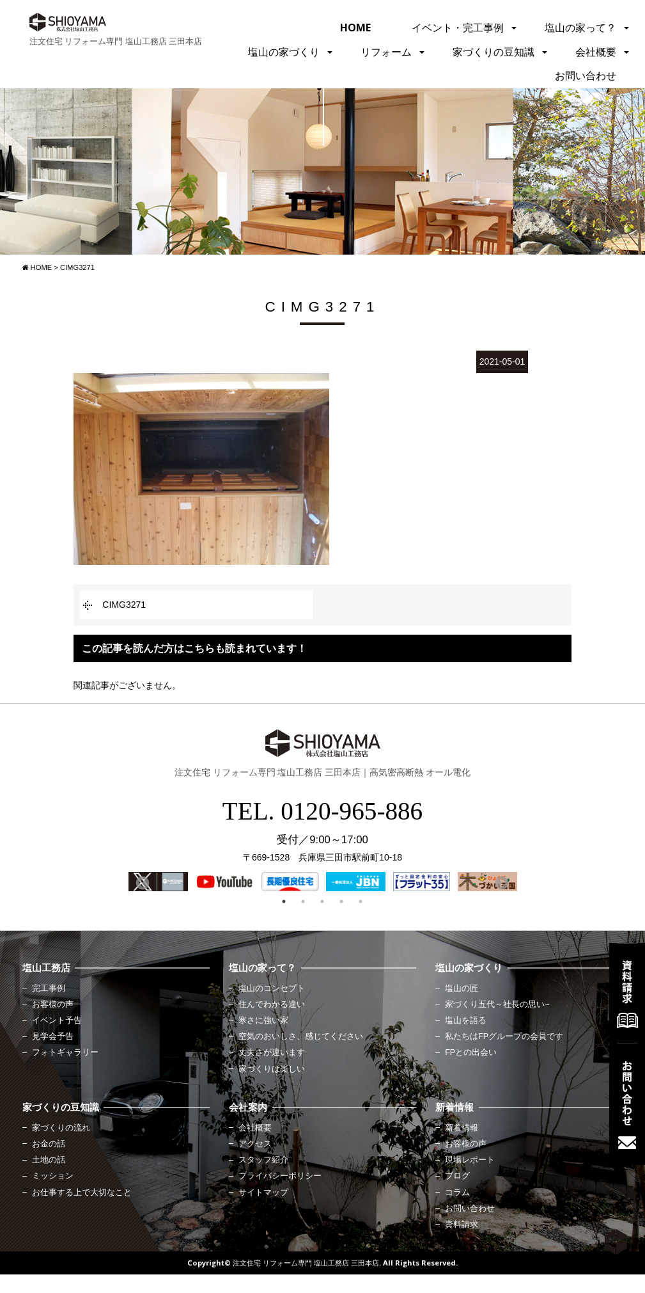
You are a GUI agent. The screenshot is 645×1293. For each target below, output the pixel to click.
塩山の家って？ (580, 27)
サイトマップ (263, 1192)
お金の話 (48, 1143)
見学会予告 (53, 1036)
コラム (457, 1192)
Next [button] (500, 882)
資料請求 (461, 1224)
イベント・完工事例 (458, 27)
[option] (158, 881)
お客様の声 (53, 1004)
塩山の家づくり (284, 52)
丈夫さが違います (271, 1052)
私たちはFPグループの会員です (504, 1036)
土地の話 (48, 1159)
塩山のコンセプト (271, 988)
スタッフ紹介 (263, 1159)
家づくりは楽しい (271, 1069)
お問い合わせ (585, 75)
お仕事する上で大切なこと (82, 1192)
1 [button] (283, 901)
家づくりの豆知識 (493, 52)
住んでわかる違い (271, 1004)
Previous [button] (141, 882)
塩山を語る (465, 1020)
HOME (355, 27)
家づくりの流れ (61, 1127)
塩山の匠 (461, 988)
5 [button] (360, 901)
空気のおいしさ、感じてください (300, 1036)
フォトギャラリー (65, 1052)
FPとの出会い (471, 1052)
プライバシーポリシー (280, 1175)
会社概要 (595, 52)
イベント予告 (57, 1020)
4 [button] (341, 901)
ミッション (53, 1175)
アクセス (255, 1143)
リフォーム (386, 52)
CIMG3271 (124, 604)
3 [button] (322, 901)
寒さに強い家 (263, 1020)
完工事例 (48, 988)
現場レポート (470, 1159)
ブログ (457, 1175)
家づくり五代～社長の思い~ (497, 1004)
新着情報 (461, 1127)
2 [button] (303, 901)
